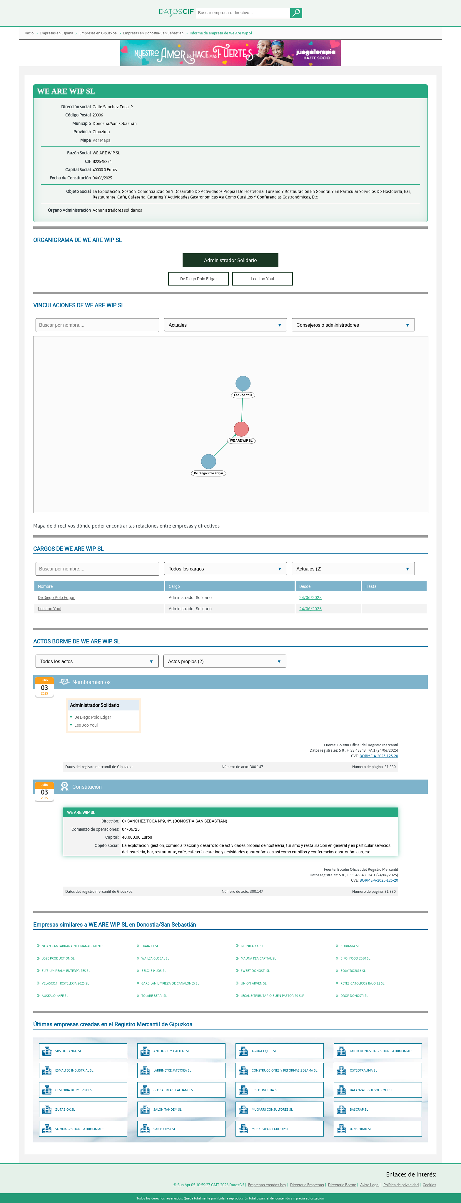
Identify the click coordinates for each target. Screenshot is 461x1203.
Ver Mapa (102, 140)
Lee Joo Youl (49, 608)
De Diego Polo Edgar (56, 597)
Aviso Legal (369, 1184)
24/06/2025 (310, 597)
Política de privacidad (401, 1184)
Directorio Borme (342, 1184)
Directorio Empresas (307, 1184)
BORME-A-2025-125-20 (379, 755)
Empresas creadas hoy (267, 1184)
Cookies (429, 1184)
